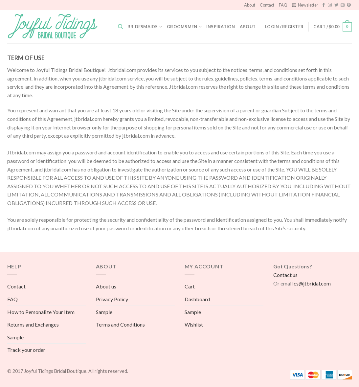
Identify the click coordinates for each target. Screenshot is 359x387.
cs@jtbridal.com (312, 283)
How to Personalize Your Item (41, 312)
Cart (190, 286)
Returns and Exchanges (33, 324)
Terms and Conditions (120, 324)
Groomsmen (184, 27)
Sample (15, 337)
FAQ (283, 5)
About (249, 5)
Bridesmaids (144, 27)
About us (106, 286)
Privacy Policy (112, 299)
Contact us (285, 275)
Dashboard (197, 299)
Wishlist (194, 324)
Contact (267, 5)
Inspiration (220, 26)
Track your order (26, 350)
